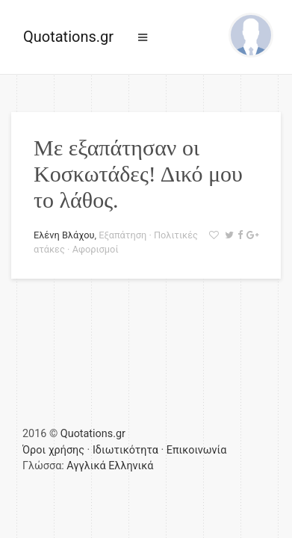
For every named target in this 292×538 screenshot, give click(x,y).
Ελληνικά (130, 466)
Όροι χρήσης (53, 450)
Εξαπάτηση (122, 235)
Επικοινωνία (197, 450)
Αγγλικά (85, 466)
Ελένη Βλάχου (64, 235)
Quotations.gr (68, 37)
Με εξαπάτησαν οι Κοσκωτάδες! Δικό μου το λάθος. (138, 173)
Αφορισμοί (95, 249)
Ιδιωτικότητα (125, 450)
